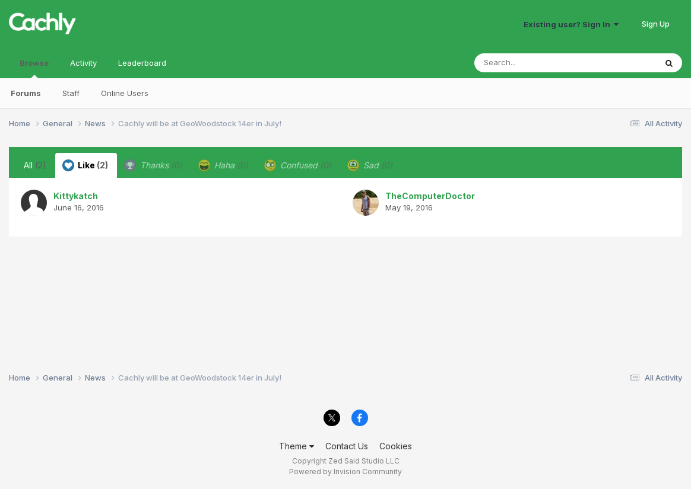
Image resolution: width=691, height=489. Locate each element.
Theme (296, 446)
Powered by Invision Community (345, 471)
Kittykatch (75, 196)
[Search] (532, 62)
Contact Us (346, 446)
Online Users (124, 93)
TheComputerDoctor (430, 196)
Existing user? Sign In (571, 24)
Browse (34, 68)
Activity (83, 63)
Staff (71, 93)
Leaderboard (142, 63)
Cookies (395, 446)
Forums (26, 93)
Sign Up (656, 23)
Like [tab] (85, 165)
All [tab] (35, 165)
